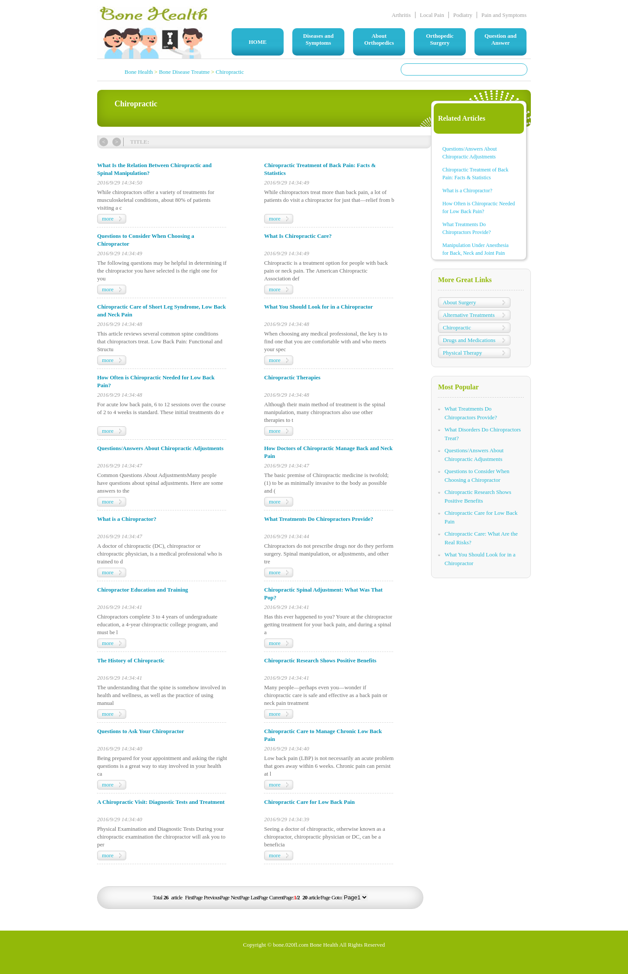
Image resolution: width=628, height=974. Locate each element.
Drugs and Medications (469, 340)
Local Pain (432, 15)
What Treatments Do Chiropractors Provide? (318, 519)
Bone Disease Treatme (184, 72)
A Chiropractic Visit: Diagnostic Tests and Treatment (161, 802)
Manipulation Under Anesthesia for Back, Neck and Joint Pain (475, 249)
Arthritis (401, 15)
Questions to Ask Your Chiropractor (140, 731)
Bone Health (138, 72)
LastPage (259, 897)
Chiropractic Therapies (292, 377)
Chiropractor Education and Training (142, 589)
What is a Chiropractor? (127, 519)
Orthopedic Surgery (440, 39)
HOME (257, 42)
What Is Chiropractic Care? (298, 236)
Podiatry (462, 15)
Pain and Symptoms (504, 15)
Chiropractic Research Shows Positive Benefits (320, 660)
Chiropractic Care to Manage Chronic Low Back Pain (323, 735)
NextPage (240, 897)
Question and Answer (500, 39)
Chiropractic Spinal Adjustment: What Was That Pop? (323, 593)
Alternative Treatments (469, 315)
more (108, 218)
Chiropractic (230, 72)
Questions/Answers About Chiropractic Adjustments (160, 448)
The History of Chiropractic (130, 660)
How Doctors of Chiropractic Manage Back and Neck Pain (328, 452)
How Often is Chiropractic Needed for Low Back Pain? (156, 381)
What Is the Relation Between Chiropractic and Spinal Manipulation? (154, 169)
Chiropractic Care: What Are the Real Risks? (481, 538)
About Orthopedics (379, 39)
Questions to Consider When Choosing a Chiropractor (145, 240)
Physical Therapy (462, 352)
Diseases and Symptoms (318, 39)
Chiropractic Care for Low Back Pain (309, 802)
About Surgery (459, 302)
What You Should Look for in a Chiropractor (318, 306)
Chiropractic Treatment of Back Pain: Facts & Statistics (320, 169)
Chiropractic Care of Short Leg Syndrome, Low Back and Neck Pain (161, 310)
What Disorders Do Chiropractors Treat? (483, 433)
